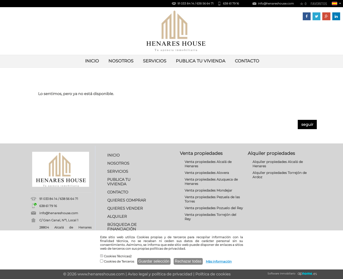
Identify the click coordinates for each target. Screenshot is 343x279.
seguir (307, 124)
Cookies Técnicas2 (115, 256)
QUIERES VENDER (125, 208)
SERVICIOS (154, 61)
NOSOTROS (120, 61)
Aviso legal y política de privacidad (160, 274)
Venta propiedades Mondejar (208, 190)
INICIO (92, 61)
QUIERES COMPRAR (126, 200)
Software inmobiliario (281, 273)
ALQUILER (117, 216)
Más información (219, 261)
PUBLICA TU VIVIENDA (200, 61)
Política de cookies (213, 274)
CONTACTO (247, 61)
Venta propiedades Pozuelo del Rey (214, 208)
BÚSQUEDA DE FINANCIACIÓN (122, 226)
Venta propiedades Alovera (207, 173)
